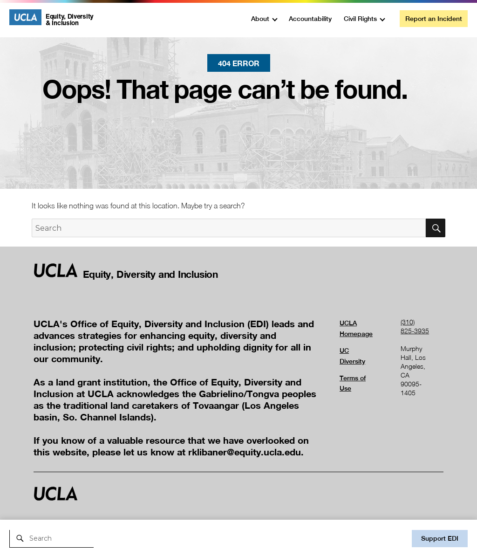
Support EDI (439, 538)
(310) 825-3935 (415, 326)
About (260, 18)
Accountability (310, 18)
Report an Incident (433, 18)
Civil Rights (360, 18)
